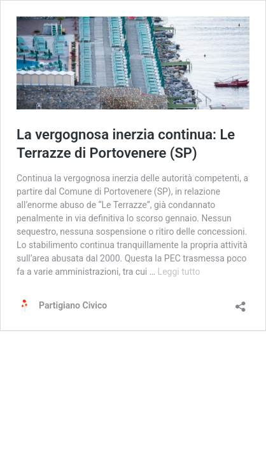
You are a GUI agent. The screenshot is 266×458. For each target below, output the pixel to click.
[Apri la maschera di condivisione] (240, 302)
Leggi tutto (179, 272)
